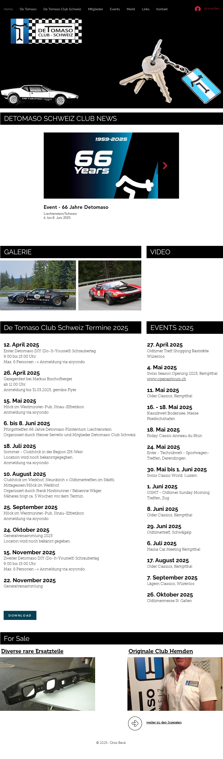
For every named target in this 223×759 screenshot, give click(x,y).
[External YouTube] (185, 285)
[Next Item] (165, 165)
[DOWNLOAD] (20, 615)
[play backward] (5, 285)
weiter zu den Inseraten (164, 722)
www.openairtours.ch (166, 379)
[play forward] (135, 285)
